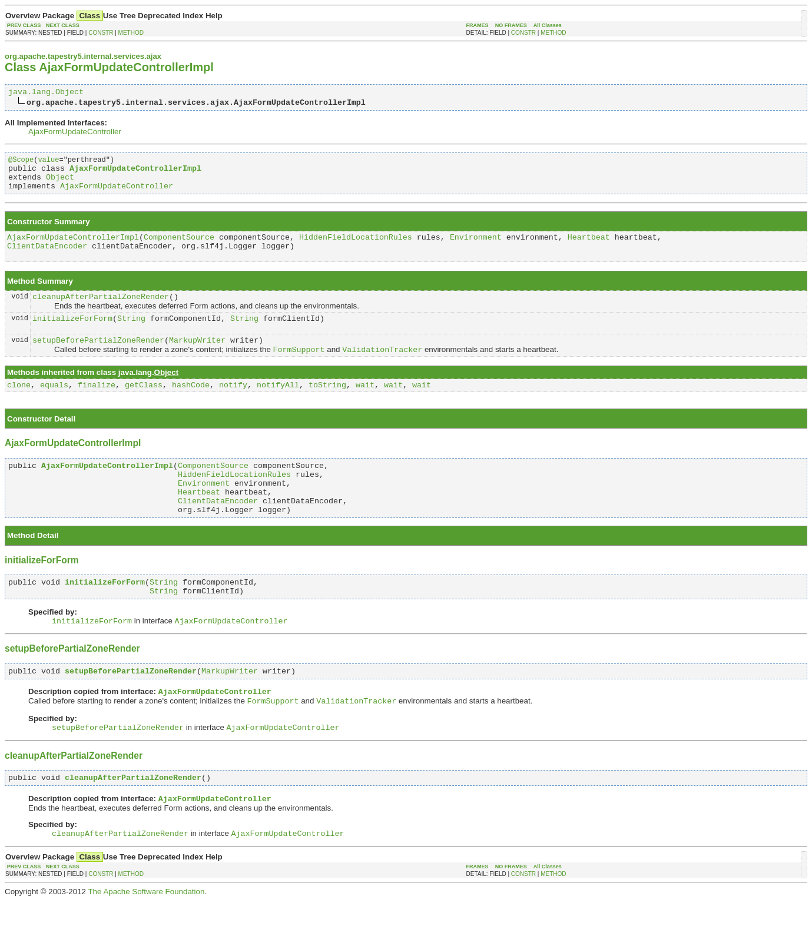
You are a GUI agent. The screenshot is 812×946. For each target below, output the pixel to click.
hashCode (191, 405)
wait (365, 405)
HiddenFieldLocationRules (355, 247)
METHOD (131, 32)
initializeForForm (72, 333)
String (131, 333)
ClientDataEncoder (47, 258)
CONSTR (100, 32)
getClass (144, 405)
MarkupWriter (197, 357)
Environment (476, 247)
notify (233, 405)
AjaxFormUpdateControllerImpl (73, 247)
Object (60, 183)
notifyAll (278, 405)
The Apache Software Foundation (146, 936)
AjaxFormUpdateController (74, 133)
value (48, 163)
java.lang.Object (46, 93)
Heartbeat (589, 247)
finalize (96, 405)
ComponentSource (179, 247)
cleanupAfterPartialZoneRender (100, 310)
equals (54, 405)
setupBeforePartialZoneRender (98, 357)
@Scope (21, 163)
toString (327, 405)
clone (19, 405)
